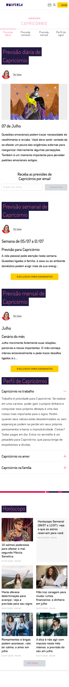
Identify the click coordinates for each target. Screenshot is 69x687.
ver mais (34, 663)
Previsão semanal (25, 33)
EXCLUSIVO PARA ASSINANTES (34, 277)
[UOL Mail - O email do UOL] (49, 5)
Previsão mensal (44, 33)
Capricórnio (34, 23)
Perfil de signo (61, 33)
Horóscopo (34, 18)
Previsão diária (8, 33)
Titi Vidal (17, 74)
